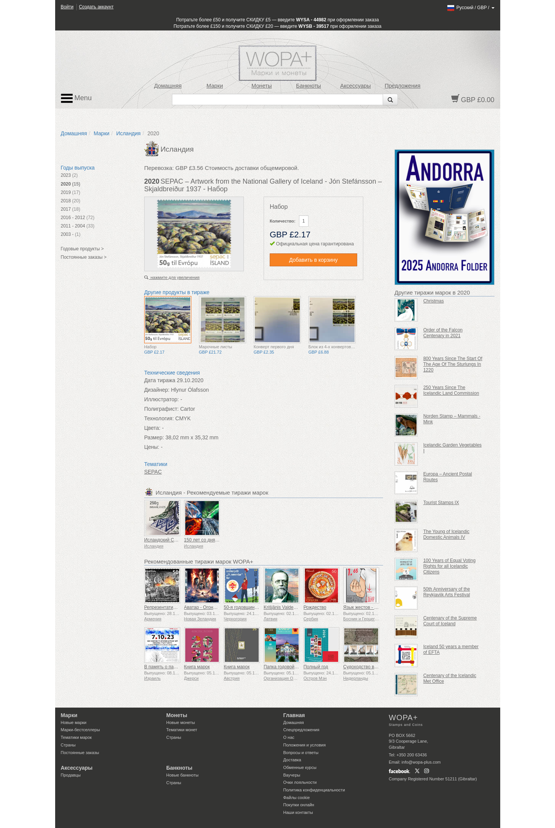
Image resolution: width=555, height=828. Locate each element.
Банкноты (308, 86)
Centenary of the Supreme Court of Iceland (450, 620)
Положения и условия (304, 745)
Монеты (261, 86)
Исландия (128, 133)
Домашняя (167, 86)
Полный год (316, 666)
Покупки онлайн (298, 804)
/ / (470, 7)
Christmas (433, 301)
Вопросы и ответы (301, 752)
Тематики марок (76, 737)
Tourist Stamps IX (441, 502)
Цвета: (152, 428)
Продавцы (71, 775)
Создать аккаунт (96, 7)
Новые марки (74, 722)
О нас (288, 737)
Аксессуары (355, 86)
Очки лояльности (300, 782)
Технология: (159, 418)
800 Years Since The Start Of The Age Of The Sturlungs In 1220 (452, 364)
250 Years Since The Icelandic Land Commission (451, 390)
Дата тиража (159, 380)
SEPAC (153, 472)
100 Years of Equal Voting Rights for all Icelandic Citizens (449, 566)
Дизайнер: (157, 390)
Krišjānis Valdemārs (284, 607)
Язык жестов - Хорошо (367, 607)
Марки (215, 86)
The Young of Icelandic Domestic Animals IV (446, 534)
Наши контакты (298, 812)
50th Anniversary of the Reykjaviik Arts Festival (446, 591)
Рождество (315, 607)
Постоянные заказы (80, 752)
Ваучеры (292, 775)
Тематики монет (181, 729)
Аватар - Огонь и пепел (208, 607)
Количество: (283, 221)
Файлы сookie (296, 797)
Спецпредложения (301, 729)
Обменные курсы (299, 767)
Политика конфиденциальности (314, 790)
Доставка (292, 760)
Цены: (151, 447)
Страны (68, 745)
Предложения (402, 86)
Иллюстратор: (161, 399)
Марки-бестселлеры (80, 729)
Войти (67, 7)
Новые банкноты (182, 775)
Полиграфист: (161, 409)
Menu (76, 98)
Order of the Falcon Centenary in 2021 (443, 332)
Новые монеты (180, 722)
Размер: (154, 437)
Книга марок (197, 666)
